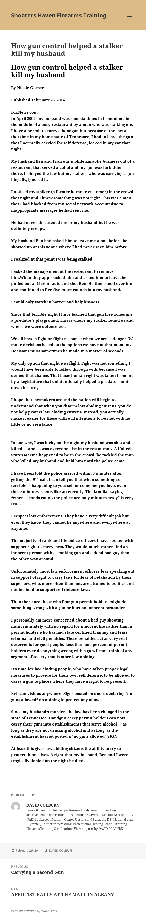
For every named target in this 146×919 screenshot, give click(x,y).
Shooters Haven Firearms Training (58, 15)
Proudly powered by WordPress (34, 911)
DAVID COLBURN (61, 850)
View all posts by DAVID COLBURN (99, 828)
